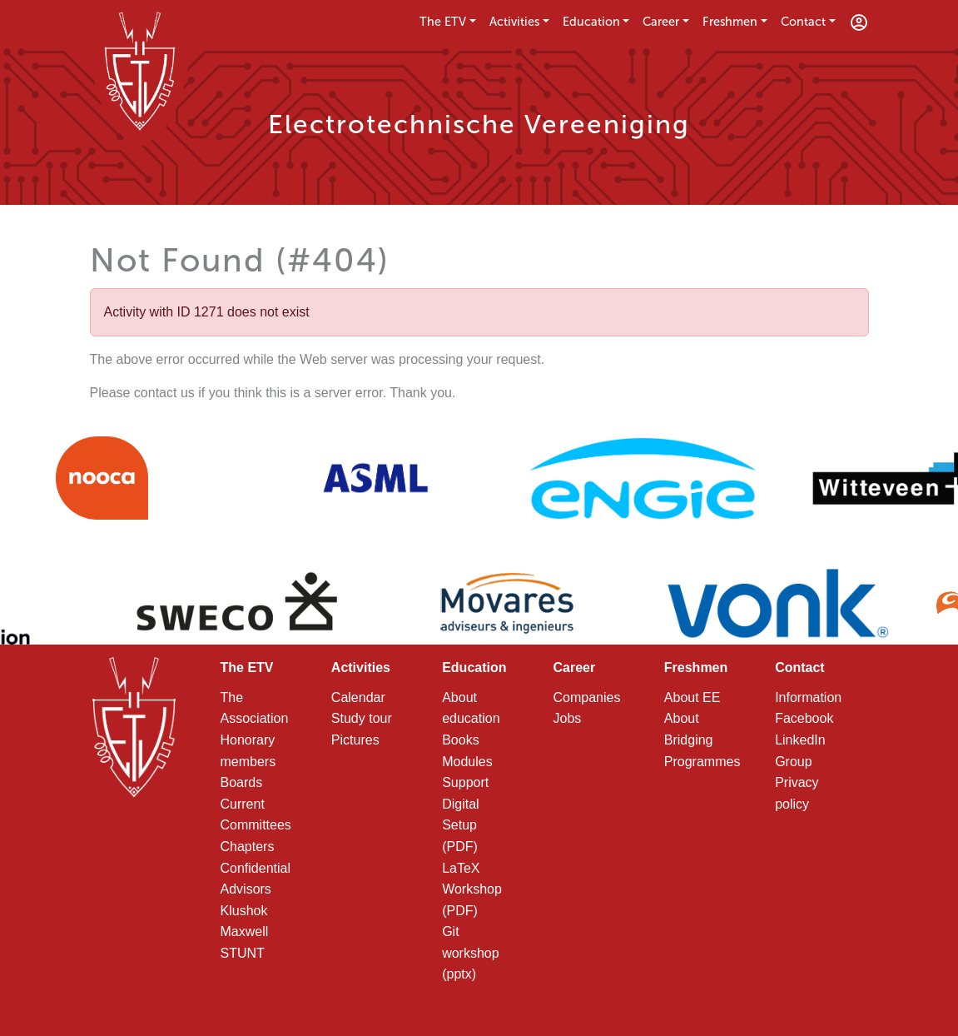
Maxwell (245, 931)
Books (460, 740)
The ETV (442, 21)
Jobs (567, 718)
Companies (586, 697)
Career (661, 21)
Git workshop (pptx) (470, 952)
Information (808, 697)
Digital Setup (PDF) (460, 825)
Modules (467, 762)
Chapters (248, 846)
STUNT (243, 953)
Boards (242, 782)
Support (465, 782)
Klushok (244, 911)
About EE (692, 697)
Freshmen (729, 21)
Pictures (355, 740)
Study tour (361, 718)
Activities (514, 21)
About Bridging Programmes (702, 739)
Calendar (358, 697)
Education (591, 21)
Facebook (804, 718)
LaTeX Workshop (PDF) (472, 889)
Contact (803, 21)
